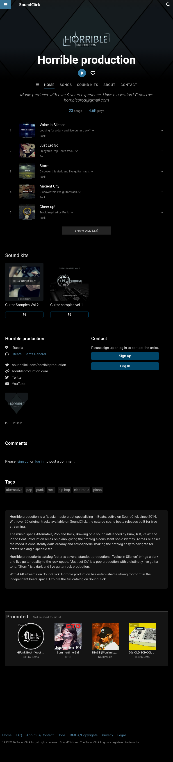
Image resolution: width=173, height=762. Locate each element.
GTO (68, 657)
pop (29, 490)
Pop (42, 156)
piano (97, 490)
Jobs (62, 735)
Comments (16, 443)
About (109, 85)
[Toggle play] (10, 130)
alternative (14, 490)
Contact (129, 85)
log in (39, 461)
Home (49, 85)
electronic (81, 490)
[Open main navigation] (5, 4)
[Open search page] (168, 4)
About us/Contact (40, 735)
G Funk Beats (31, 657)
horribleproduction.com (30, 371)
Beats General (35, 354)
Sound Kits (87, 85)
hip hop (64, 490)
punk (40, 490)
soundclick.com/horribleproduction (39, 365)
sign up (23, 461)
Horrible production (24, 338)
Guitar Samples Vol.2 (22, 305)
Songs (66, 85)
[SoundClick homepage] (29, 4)
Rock (43, 136)
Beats (17, 354)
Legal (121, 735)
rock (51, 490)
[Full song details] (162, 130)
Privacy (107, 735)
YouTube (18, 384)
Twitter (17, 377)
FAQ (19, 735)
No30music (105, 657)
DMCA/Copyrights (84, 735)
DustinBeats (142, 657)
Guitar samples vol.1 (66, 305)
